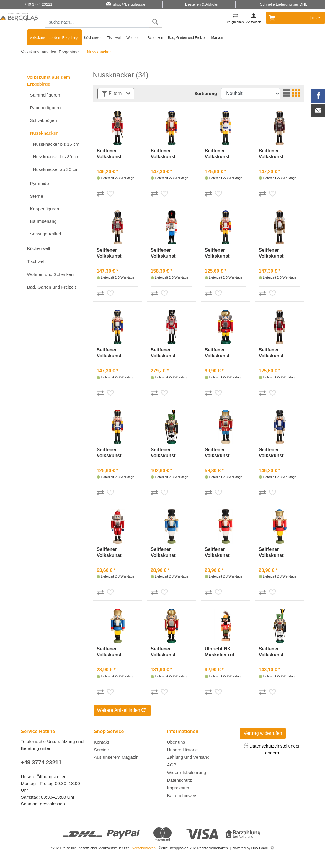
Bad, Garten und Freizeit (187, 38)
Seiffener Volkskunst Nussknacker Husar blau (165, 552)
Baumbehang (43, 221)
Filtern (115, 94)
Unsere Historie (182, 749)
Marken (217, 38)
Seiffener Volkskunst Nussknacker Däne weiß (165, 253)
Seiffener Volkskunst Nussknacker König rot (165, 154)
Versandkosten (144, 848)
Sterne (36, 196)
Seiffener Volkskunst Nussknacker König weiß (219, 154)
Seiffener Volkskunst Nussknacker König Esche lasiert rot (111, 253)
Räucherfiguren (45, 107)
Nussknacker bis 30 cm (56, 156)
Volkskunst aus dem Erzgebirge (54, 38)
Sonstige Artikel (45, 233)
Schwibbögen (43, 120)
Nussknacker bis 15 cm (56, 144)
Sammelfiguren (45, 94)
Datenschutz (179, 780)
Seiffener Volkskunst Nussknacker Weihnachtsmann (116, 552)
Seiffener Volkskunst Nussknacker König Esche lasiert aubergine (278, 154)
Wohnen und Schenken (144, 38)
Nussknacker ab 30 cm (56, 169)
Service (101, 749)
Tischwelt (114, 38)
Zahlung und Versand (188, 757)
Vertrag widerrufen (263, 733)
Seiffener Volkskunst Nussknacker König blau (111, 353)
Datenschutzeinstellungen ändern (272, 749)
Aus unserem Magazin (116, 757)
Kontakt (101, 742)
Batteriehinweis (182, 795)
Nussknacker (44, 132)
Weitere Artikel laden (122, 711)
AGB (172, 764)
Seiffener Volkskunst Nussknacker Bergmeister (165, 453)
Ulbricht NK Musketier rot (219, 651)
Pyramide (39, 183)
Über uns (176, 742)
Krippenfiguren (44, 208)
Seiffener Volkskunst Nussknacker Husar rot (111, 154)
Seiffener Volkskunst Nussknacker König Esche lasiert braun (273, 253)
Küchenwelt (93, 38)
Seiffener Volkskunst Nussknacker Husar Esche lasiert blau (273, 453)
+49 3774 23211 (41, 762)
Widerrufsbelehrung (186, 772)
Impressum (178, 787)
